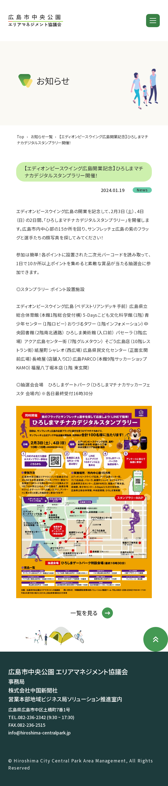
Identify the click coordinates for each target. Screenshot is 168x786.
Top (20, 136)
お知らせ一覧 (42, 136)
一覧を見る (84, 613)
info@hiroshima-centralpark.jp (39, 732)
